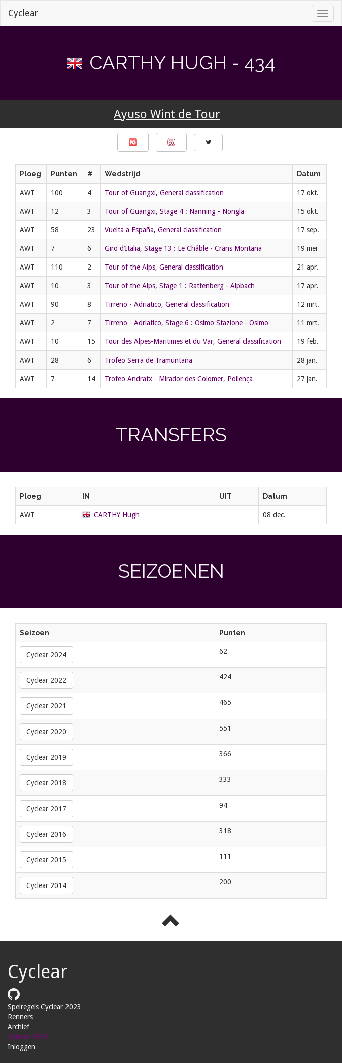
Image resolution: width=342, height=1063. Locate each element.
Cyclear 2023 (28, 1037)
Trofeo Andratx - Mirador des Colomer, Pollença (179, 379)
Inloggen (21, 1047)
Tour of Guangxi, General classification (164, 193)
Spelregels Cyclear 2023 (44, 1007)
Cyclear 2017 (46, 809)
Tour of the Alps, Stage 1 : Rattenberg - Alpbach (180, 286)
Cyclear (23, 13)
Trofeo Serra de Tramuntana (148, 360)
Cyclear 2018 (46, 783)
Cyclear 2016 (46, 834)
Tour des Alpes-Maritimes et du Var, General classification (193, 341)
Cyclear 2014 (46, 885)
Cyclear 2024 (46, 655)
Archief (18, 1027)
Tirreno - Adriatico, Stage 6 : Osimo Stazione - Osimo (186, 323)
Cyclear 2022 (46, 680)
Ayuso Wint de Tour (167, 114)
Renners (20, 1017)
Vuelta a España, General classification (163, 230)
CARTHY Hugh (117, 515)
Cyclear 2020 (46, 732)
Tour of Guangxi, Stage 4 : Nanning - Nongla (174, 211)
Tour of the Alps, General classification (164, 267)
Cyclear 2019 (46, 757)
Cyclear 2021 (46, 706)
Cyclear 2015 (46, 860)
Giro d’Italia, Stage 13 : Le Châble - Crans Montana (183, 248)
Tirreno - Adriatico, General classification (167, 304)
